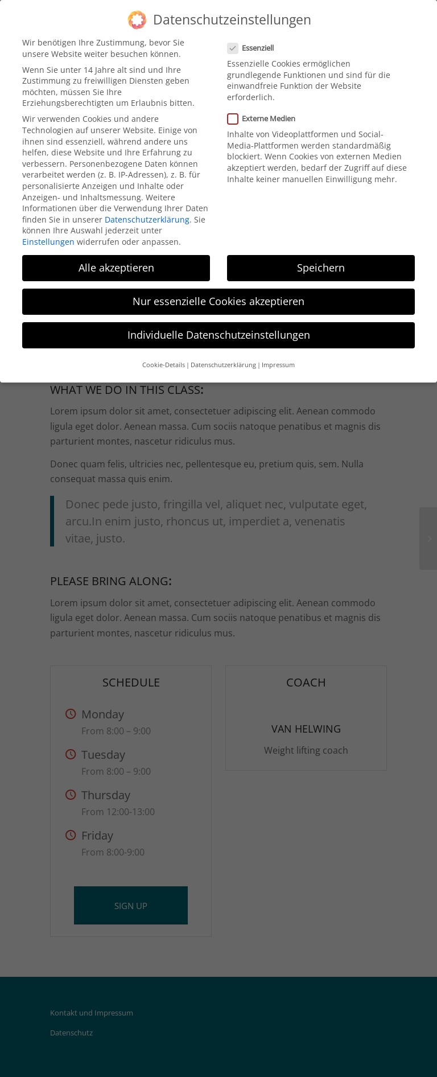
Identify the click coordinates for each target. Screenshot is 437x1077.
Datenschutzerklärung (147, 219)
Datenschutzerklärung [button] (223, 365)
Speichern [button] (321, 267)
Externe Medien (266, 118)
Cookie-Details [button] (163, 365)
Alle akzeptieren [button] (116, 267)
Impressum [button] (278, 365)
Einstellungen (48, 241)
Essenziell (255, 48)
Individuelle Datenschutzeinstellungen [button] (218, 335)
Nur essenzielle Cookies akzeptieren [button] (218, 301)
